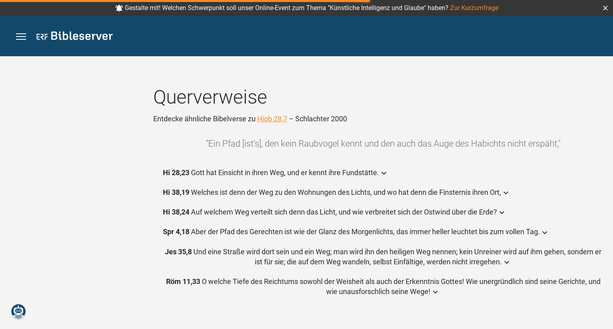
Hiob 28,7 (272, 118)
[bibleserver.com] (75, 37)
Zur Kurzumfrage (474, 8)
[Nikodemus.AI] (18, 311)
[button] (605, 8)
